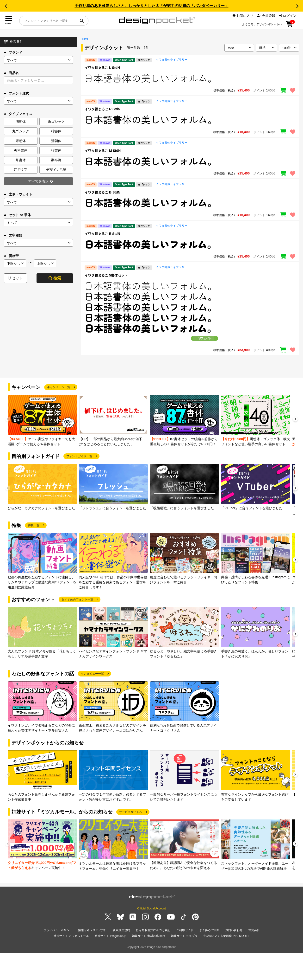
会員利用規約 (121, 930)
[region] (190, 78)
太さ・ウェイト (18, 194)
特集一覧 (33, 525)
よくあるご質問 (209, 930)
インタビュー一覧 (92, 673)
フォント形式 (16, 93)
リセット (15, 278)
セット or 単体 (17, 215)
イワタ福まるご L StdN (102, 68)
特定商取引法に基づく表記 (153, 930)
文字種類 (13, 235)
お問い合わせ (233, 930)
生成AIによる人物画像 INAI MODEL (226, 936)
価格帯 (11, 256)
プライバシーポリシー (57, 930)
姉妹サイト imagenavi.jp (110, 936)
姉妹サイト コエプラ (184, 936)
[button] (6, 6)
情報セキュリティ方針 (92, 930)
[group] (42, 421)
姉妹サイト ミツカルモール (71, 936)
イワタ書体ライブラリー (171, 59)
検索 (55, 278)
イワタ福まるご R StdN (102, 109)
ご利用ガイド (184, 930)
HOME (85, 39)
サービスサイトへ (130, 812)
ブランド (13, 52)
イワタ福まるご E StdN (102, 234)
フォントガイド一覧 (79, 456)
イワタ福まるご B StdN (102, 192)
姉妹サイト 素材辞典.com (148, 936)
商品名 (11, 73)
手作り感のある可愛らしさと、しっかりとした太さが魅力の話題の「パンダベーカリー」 (152, 6)
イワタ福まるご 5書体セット (106, 275)
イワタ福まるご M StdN (103, 151)
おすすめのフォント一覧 (77, 599)
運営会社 (254, 930)
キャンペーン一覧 (58, 387)
